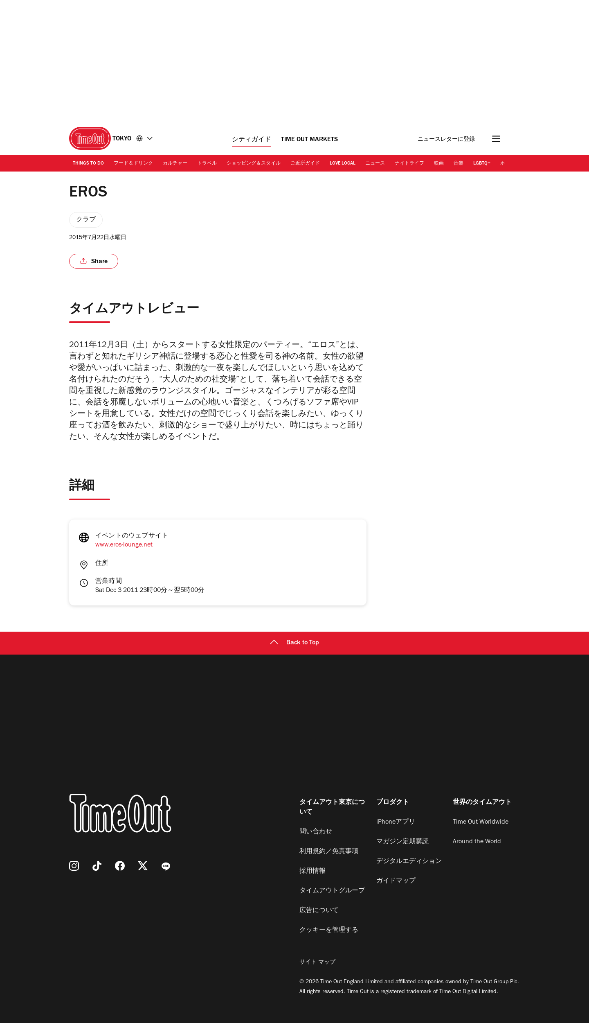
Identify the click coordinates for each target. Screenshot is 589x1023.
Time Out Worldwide (480, 822)
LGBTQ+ (481, 163)
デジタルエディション (409, 861)
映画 (439, 163)
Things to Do (88, 163)
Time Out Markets (309, 140)
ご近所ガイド (305, 163)
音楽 (458, 163)
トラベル (207, 163)
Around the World (477, 842)
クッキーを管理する (328, 930)
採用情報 (312, 871)
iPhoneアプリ (395, 822)
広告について (319, 911)
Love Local (342, 163)
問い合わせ (315, 832)
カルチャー (175, 163)
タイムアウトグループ (332, 891)
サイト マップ (317, 963)
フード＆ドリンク (133, 163)
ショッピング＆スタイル (254, 163)
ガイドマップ (396, 881)
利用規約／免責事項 (328, 852)
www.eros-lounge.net (124, 545)
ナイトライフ (409, 163)
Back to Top (294, 643)
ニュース (375, 163)
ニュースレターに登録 (446, 139)
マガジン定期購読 (402, 842)
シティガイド (251, 140)
